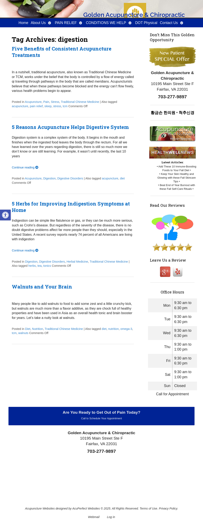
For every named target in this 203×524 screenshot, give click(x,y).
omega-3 (126, 329)
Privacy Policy (168, 508)
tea (39, 265)
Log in (111, 517)
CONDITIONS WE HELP (106, 23)
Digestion (49, 178)
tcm (65, 106)
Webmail (94, 517)
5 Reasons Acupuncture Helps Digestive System (70, 127)
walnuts (23, 333)
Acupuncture (33, 101)
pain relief (36, 106)
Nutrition (37, 329)
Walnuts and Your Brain (42, 286)
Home (23, 23)
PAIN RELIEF (66, 23)
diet (122, 178)
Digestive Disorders (70, 178)
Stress (55, 101)
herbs (32, 265)
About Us (38, 23)
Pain (46, 101)
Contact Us (169, 23)
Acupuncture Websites (40, 508)
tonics (47, 265)
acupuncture (20, 106)
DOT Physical (146, 23)
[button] (5, 215)
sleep (47, 106)
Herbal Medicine (77, 261)
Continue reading (25, 167)
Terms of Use (148, 508)
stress (57, 106)
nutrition (113, 329)
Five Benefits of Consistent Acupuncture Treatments (61, 51)
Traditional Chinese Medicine (80, 101)
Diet (27, 329)
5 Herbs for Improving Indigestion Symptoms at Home (71, 206)
